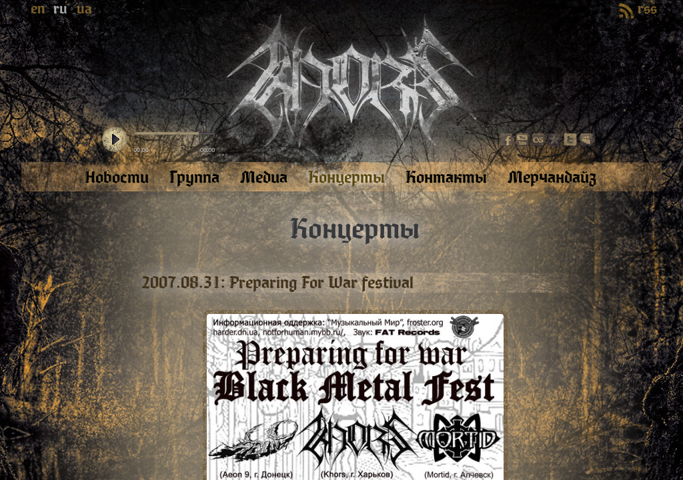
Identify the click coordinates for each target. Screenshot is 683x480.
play (114, 140)
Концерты (355, 229)
